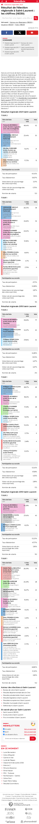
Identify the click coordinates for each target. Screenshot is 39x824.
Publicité (33, 794)
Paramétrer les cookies (22, 798)
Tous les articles (16, 796)
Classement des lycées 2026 (13, 763)
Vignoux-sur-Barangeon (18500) (21, 22)
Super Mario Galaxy (10, 781)
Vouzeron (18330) (7, 25)
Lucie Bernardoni (9, 752)
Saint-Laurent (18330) (10, 712)
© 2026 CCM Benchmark (29, 800)
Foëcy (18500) (20, 25)
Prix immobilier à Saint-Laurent (14, 717)
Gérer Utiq (33, 798)
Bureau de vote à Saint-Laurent (14, 690)
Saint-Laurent (25, 47)
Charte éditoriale (25, 794)
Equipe (18, 794)
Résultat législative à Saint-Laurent (15, 698)
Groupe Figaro (17, 800)
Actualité (7, 729)
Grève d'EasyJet (9, 755)
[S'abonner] (19, 738)
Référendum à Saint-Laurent (13, 706)
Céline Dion (7, 778)
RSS (23, 796)
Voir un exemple (30, 729)
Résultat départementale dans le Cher (16, 693)
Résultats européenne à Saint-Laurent (16, 700)
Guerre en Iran (8, 758)
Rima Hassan (8, 771)
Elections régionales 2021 (14, 5)
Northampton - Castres (11, 776)
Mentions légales (7, 800)
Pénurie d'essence (10, 768)
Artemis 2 (6, 765)
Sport (6, 732)
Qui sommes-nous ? (8, 794)
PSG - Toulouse (8, 773)
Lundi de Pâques (9, 760)
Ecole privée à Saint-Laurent (13, 715)
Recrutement (29, 796)
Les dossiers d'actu (10, 734)
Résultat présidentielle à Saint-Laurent (16, 695)
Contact (8, 796)
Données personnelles (9, 798)
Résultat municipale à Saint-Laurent (16, 703)
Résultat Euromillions (11, 784)
